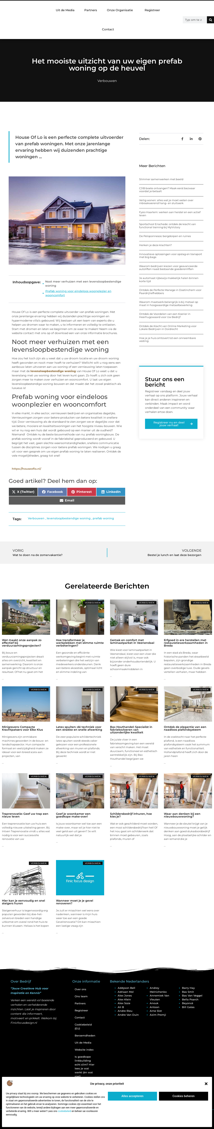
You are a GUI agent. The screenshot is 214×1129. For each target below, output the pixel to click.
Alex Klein (124, 999)
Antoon (154, 1007)
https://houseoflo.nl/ (26, 468)
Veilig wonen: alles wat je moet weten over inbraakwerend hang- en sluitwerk (166, 202)
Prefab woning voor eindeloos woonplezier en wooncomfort (78, 293)
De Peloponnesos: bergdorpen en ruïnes (165, 236)
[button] (206, 1084)
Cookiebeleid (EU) (83, 1026)
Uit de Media (65, 10)
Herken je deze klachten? (155, 245)
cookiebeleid (64, 1111)
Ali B (121, 1007)
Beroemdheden (85, 1035)
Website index (84, 1049)
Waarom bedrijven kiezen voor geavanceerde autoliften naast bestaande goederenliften (168, 267)
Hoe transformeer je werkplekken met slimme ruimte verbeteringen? (80, 642)
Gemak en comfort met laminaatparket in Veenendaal (132, 641)
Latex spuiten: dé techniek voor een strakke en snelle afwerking (79, 728)
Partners (90, 10)
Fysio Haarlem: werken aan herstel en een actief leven (169, 214)
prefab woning (103, 518)
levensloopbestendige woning (69, 518)
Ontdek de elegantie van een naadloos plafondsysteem (185, 728)
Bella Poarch (190, 999)
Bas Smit (188, 991)
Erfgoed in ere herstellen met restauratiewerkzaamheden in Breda (186, 642)
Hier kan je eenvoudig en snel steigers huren (23, 902)
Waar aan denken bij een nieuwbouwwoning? (182, 815)
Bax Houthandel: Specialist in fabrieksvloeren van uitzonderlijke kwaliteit (131, 729)
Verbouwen (107, 81)
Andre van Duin (128, 1014)
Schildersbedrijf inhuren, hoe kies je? (131, 815)
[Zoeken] (210, 19)
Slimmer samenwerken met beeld (161, 179)
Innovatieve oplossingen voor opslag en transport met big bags (170, 256)
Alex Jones (125, 995)
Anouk (154, 1003)
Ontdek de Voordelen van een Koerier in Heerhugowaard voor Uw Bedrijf (164, 315)
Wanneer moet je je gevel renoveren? (74, 902)
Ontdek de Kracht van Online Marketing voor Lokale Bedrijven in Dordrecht (168, 327)
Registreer (152, 10)
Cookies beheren (184, 1096)
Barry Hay (188, 987)
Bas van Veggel (192, 995)
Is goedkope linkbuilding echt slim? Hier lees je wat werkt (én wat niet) (84, 1066)
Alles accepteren (132, 1096)
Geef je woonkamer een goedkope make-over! (73, 815)
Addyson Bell (126, 987)
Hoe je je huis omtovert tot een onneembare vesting (167, 339)
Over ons (80, 989)
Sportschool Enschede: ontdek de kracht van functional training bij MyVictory (167, 226)
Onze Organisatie (121, 10)
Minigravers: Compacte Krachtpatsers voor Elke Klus (22, 728)
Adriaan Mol (126, 991)
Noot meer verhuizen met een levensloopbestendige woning (83, 283)
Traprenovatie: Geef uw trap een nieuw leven (25, 815)
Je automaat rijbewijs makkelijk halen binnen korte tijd (168, 279)
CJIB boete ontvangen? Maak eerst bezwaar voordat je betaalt (167, 190)
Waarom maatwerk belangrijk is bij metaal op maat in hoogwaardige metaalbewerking (168, 303)
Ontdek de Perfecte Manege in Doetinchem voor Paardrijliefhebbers (170, 291)
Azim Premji (158, 1014)
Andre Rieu (125, 1010)
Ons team (81, 996)
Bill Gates (188, 1007)
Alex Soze (124, 1003)
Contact (108, 29)
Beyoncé (187, 1003)
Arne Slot (156, 1010)
